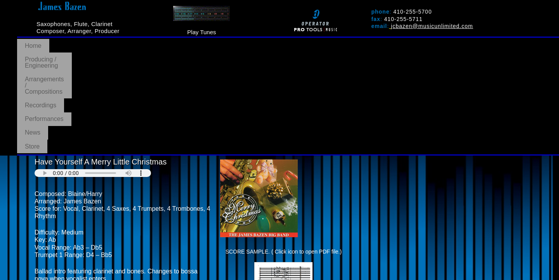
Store (375, 42)
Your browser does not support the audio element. (93, 65)
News (345, 42)
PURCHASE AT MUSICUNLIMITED (88, 193)
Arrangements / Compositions (179, 42)
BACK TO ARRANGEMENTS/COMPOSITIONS (102, 205)
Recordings (251, 42)
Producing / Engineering (90, 42)
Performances (302, 42)
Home (33, 42)
